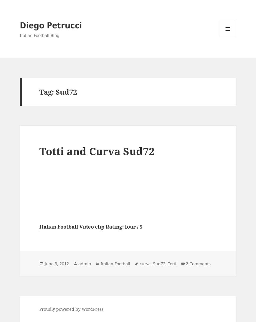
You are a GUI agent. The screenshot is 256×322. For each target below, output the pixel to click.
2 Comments (198, 263)
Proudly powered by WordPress (71, 309)
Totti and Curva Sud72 (97, 151)
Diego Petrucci (51, 25)
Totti (172, 263)
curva (145, 263)
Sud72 (159, 263)
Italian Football (58, 226)
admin (84, 263)
